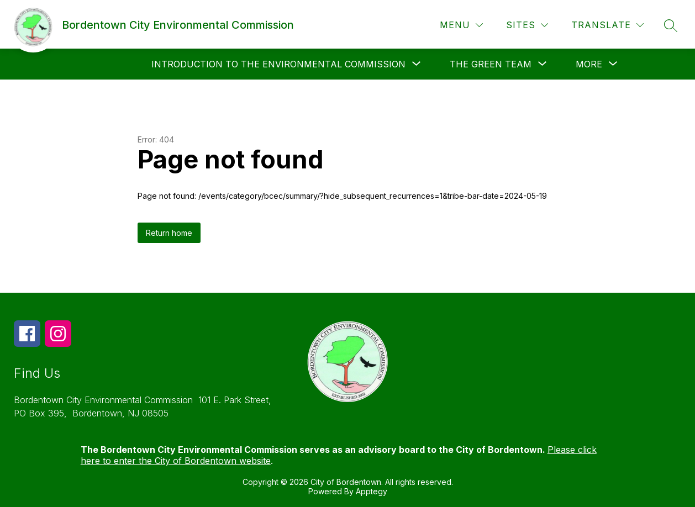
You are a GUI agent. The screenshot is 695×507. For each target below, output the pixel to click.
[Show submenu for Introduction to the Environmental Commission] (278, 64)
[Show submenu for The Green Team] (490, 64)
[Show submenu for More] (589, 64)
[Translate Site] (607, 25)
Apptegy (371, 491)
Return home (169, 232)
